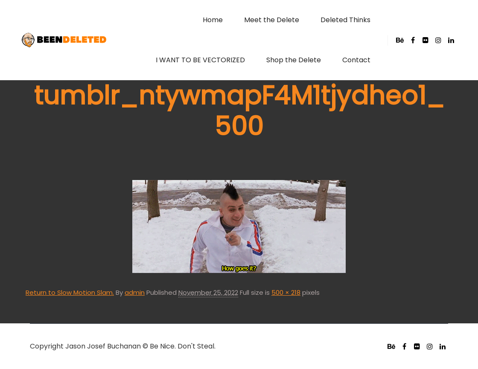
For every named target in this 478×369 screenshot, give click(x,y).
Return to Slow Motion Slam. (70, 292)
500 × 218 (285, 292)
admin (135, 292)
